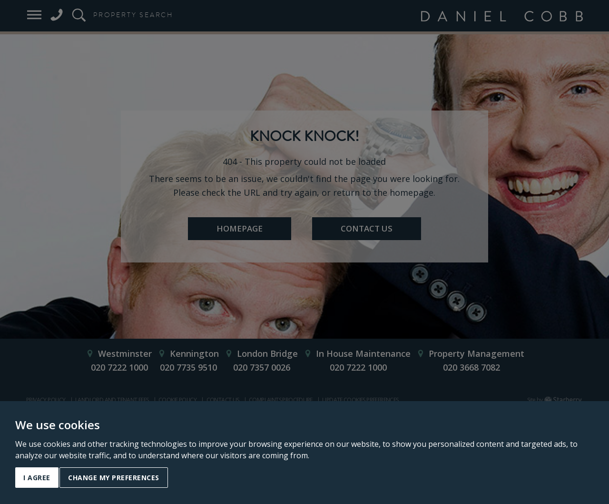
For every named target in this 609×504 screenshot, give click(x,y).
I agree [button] (36, 477)
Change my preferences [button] (113, 477)
